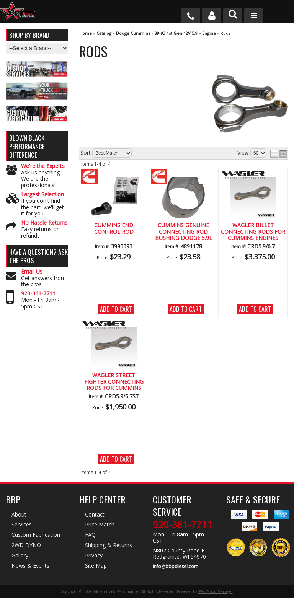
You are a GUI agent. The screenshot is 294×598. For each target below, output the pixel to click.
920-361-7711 (38, 293)
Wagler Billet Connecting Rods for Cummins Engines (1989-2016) (253, 231)
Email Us (31, 272)
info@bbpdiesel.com (175, 567)
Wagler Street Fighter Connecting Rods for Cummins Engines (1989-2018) (114, 381)
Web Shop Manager (215, 591)
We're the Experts (43, 166)
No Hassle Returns (44, 223)
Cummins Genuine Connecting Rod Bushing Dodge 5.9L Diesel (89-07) (183, 231)
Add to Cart (116, 309)
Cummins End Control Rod (114, 228)
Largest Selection (42, 194)
